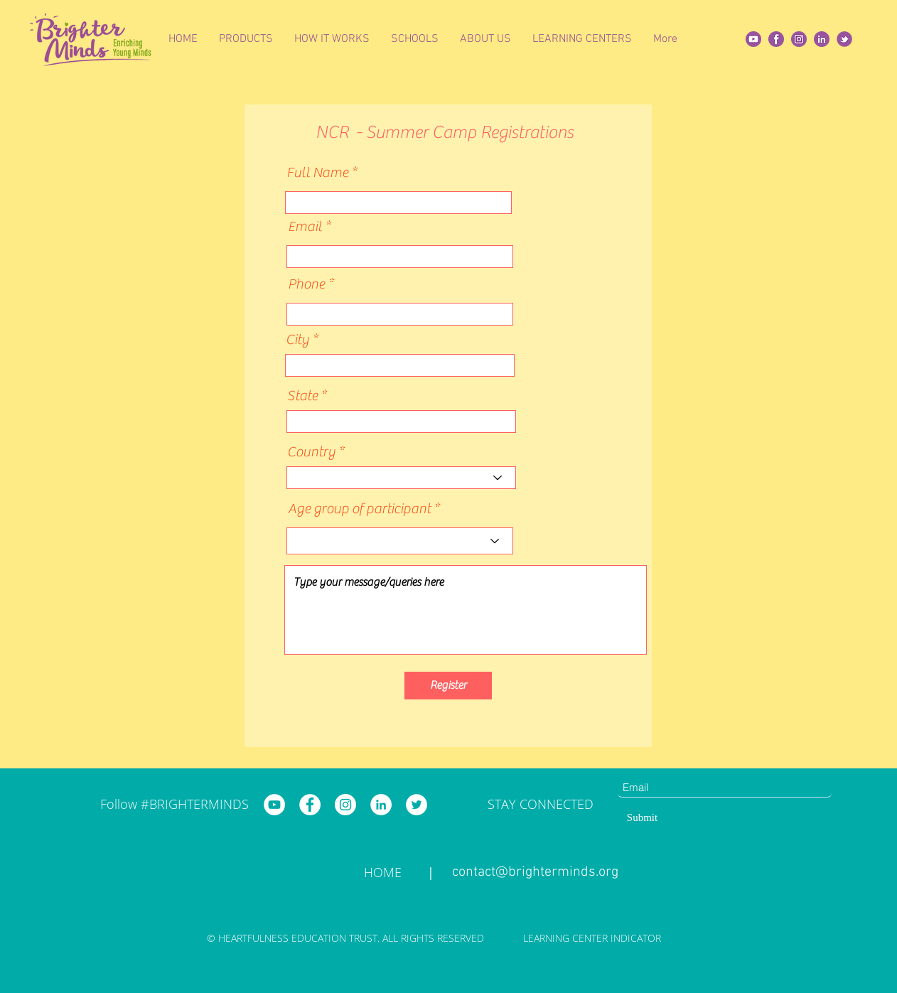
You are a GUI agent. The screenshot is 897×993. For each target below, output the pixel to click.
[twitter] (844, 39)
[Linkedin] (821, 39)
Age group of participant (359, 509)
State (302, 396)
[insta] (799, 39)
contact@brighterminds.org (535, 872)
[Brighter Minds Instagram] (345, 804)
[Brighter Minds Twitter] (416, 804)
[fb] (776, 39)
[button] (246, 39)
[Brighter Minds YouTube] (274, 804)
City (297, 340)
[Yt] (753, 39)
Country (311, 452)
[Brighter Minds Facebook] (310, 804)
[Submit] (642, 817)
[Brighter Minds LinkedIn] (381, 804)
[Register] (448, 685)
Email (305, 227)
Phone (306, 284)
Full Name (317, 173)
